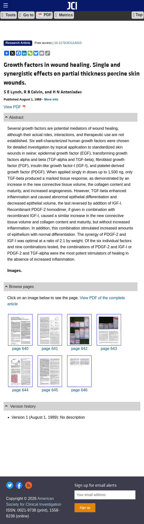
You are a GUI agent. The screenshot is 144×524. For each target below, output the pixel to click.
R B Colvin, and (38, 92)
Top (138, 15)
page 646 (79, 390)
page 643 (109, 348)
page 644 (20, 390)
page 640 (20, 348)
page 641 (50, 348)
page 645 (50, 390)
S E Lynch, (14, 92)
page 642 (79, 348)
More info (51, 99)
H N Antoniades (67, 92)
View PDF (15, 107)
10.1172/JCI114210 (68, 43)
